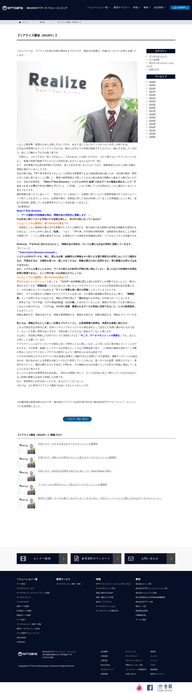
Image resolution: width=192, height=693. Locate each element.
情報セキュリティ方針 (134, 665)
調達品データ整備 (24, 615)
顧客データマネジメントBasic (28, 629)
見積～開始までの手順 (104, 597)
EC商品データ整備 (24, 611)
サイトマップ (131, 651)
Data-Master (21, 637)
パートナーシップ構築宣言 (136, 669)
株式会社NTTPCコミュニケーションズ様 (151, 588)
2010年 (152, 133)
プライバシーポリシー (134, 660)
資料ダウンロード (157, 674)
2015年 (152, 117)
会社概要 (104, 651)
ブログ (153, 665)
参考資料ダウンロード (92, 558)
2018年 (152, 108)
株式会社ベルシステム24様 (146, 593)
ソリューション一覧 (27, 579)
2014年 (152, 120)
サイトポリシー (132, 656)
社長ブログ (154, 69)
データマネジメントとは (105, 606)
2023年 (152, 91)
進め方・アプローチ (104, 602)
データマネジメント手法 (105, 588)
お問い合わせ (143, 558)
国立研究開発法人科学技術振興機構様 (150, 597)
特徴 (98, 579)
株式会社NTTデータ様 (144, 602)
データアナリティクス (25, 588)
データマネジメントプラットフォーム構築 (33, 593)
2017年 (152, 111)
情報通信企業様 (142, 611)
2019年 (152, 104)
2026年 (152, 82)
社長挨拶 (104, 656)
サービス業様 (141, 620)
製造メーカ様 (141, 606)
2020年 (152, 101)
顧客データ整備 (23, 606)
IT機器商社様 (141, 615)
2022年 (152, 95)
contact (181, 7)
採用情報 (104, 674)
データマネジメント (158, 56)
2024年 (152, 88)
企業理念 (104, 660)
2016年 (152, 114)
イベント (153, 660)
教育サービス (63, 579)
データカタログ (23, 602)
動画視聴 (153, 669)
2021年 (152, 98)
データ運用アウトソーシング (28, 633)
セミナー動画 (35, 558)
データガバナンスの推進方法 (107, 611)
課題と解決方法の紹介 (104, 593)
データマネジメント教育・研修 (29, 624)
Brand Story (105, 665)
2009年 (152, 137)
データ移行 (21, 620)
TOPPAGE (21, 642)
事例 (138, 579)
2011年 (152, 130)
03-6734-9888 (48, 657)
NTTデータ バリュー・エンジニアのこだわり (113, 584)
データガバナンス (24, 597)
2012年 (152, 127)
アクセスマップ (107, 669)
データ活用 (154, 59)
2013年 (152, 124)
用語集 (153, 651)
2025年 (152, 85)
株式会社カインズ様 (143, 584)
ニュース (153, 656)
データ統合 (21, 584)
